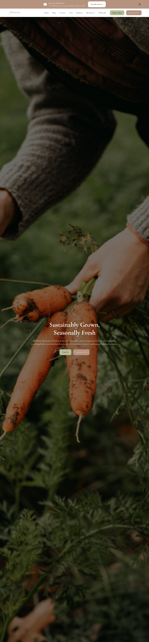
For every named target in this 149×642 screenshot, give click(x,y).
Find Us (65, 352)
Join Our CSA (134, 13)
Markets (79, 13)
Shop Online (117, 13)
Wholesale (102, 13)
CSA (71, 13)
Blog (54, 13)
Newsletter (90, 13)
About (46, 13)
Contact (62, 13)
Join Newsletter (97, 4)
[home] (14, 13)
